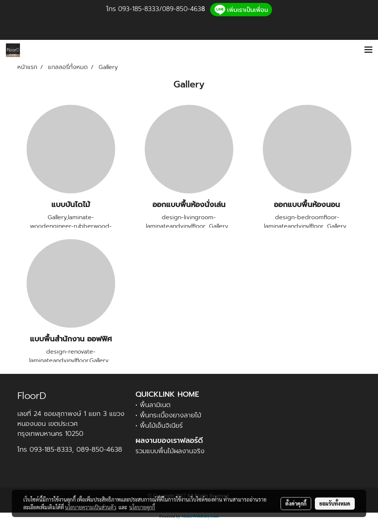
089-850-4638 (99, 449)
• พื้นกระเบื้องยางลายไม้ (168, 415)
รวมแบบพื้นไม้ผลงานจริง (170, 451)
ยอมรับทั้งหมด (334, 503)
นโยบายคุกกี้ (142, 507)
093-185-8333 (138, 9)
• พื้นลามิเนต (153, 405)
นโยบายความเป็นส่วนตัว (90, 507)
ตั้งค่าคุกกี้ (295, 503)
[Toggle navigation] (368, 50)
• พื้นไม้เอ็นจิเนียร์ (159, 425)
